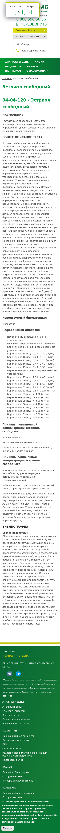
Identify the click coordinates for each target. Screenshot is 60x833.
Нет (28, 12)
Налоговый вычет (12, 760)
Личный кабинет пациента (18, 736)
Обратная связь (11, 748)
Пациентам (13, 66)
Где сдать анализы (13, 711)
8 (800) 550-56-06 (15, 656)
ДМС (5, 744)
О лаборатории (37, 71)
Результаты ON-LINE (27, 36)
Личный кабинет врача (15, 772)
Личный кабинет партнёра (18, 793)
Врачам (32, 66)
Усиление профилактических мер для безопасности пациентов (24, 754)
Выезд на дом (10, 715)
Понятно (7, 828)
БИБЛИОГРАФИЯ (15, 526)
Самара (25, 44)
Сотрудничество (12, 776)
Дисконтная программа (16, 740)
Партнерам (13, 71)
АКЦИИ (39, 62)
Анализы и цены (17, 62)
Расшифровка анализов (16, 723)
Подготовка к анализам (16, 719)
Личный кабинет (25, 30)
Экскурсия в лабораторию (17, 780)
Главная (7, 78)
